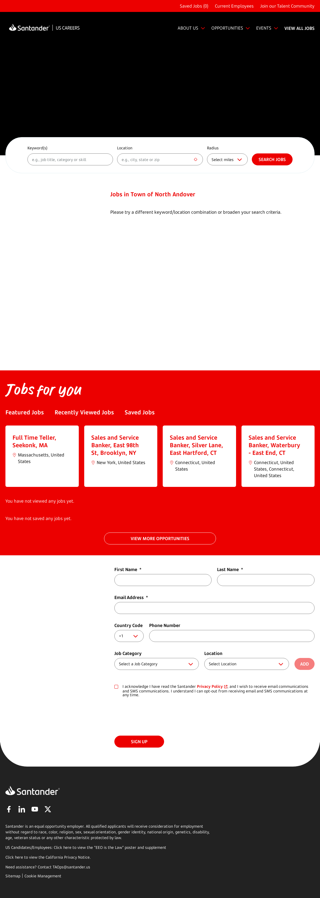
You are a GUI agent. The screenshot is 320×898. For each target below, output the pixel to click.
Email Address (131, 597)
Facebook (8, 809)
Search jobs (272, 159)
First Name (128, 569)
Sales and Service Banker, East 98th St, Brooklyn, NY (115, 445)
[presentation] (155, 716)
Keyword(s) (37, 147)
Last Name (230, 569)
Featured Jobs (24, 412)
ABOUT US (188, 28)
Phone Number (164, 625)
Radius (213, 147)
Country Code (128, 625)
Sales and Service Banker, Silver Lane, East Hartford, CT (196, 445)
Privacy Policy (210, 686)
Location (124, 147)
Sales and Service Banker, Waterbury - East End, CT (274, 445)
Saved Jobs (140, 412)
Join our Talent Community (287, 6)
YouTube (35, 809)
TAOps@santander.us (71, 866)
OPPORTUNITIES (227, 28)
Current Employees (234, 6)
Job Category (128, 653)
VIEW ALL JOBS (299, 28)
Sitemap (12, 875)
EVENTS (263, 28)
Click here (14, 857)
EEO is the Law (109, 847)
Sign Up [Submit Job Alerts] (139, 742)
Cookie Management (42, 875)
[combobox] (160, 159)
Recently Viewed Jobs (84, 412)
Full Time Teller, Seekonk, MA (34, 441)
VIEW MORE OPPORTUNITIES (160, 538)
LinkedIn (21, 809)
